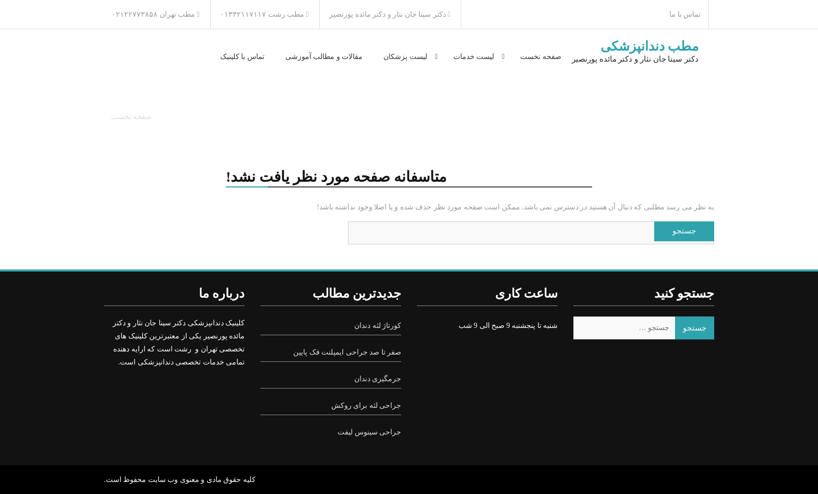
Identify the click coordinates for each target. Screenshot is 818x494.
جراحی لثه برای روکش (366, 405)
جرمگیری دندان (378, 379)
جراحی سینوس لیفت (369, 432)
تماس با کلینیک (242, 57)
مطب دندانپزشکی (649, 46)
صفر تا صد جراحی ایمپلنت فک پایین (347, 352)
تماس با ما (685, 14)
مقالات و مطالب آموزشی (324, 57)
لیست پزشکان (405, 57)
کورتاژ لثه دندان (377, 326)
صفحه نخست (540, 57)
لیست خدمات (474, 57)
